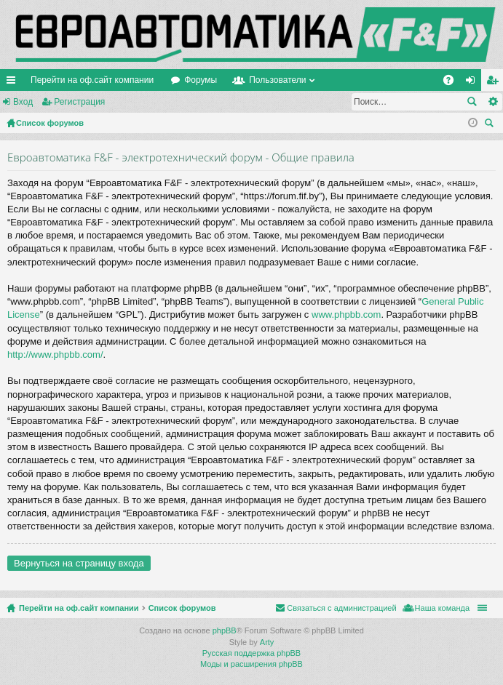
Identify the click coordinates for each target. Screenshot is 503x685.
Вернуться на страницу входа (79, 563)
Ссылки (14, 83)
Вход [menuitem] (473, 83)
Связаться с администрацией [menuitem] (341, 608)
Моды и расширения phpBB (251, 664)
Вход (23, 102)
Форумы (200, 80)
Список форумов (182, 608)
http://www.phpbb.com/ (55, 354)
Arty (267, 642)
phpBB (225, 630)
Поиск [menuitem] (491, 125)
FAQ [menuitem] (453, 83)
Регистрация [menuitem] (495, 83)
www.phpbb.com (346, 314)
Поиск (472, 102)
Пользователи (277, 80)
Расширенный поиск (492, 102)
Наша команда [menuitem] (442, 608)
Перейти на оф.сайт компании (92, 80)
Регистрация (79, 102)
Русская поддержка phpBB (251, 653)
